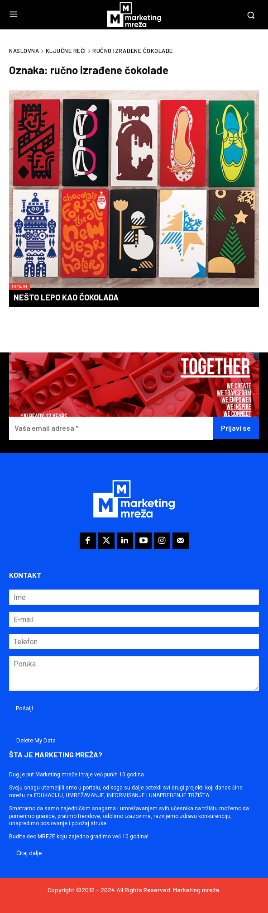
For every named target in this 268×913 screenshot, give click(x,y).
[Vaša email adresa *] (111, 428)
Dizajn (19, 286)
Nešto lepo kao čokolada (66, 297)
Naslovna (24, 50)
